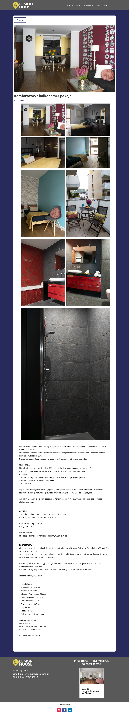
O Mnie (78, 5)
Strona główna (68, 5)
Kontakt (105, 5)
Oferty (98, 5)
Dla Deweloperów (88, 5)
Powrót (20, 20)
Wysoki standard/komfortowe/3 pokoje (91, 691)
